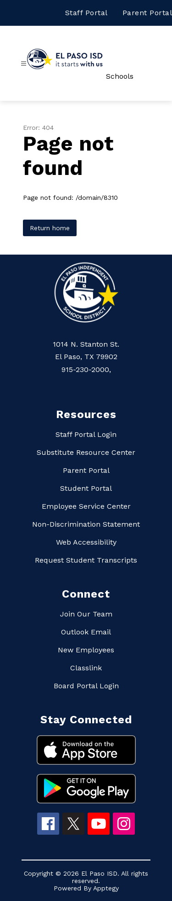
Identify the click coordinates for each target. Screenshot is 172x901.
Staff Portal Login (86, 434)
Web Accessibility (86, 542)
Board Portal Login (86, 685)
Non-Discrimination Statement (86, 524)
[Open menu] (23, 63)
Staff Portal (86, 12)
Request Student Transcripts (86, 560)
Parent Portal (147, 12)
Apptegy (106, 888)
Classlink (86, 667)
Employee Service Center (86, 506)
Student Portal (86, 488)
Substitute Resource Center (86, 452)
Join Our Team (86, 614)
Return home (50, 228)
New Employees (86, 649)
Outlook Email (86, 632)
